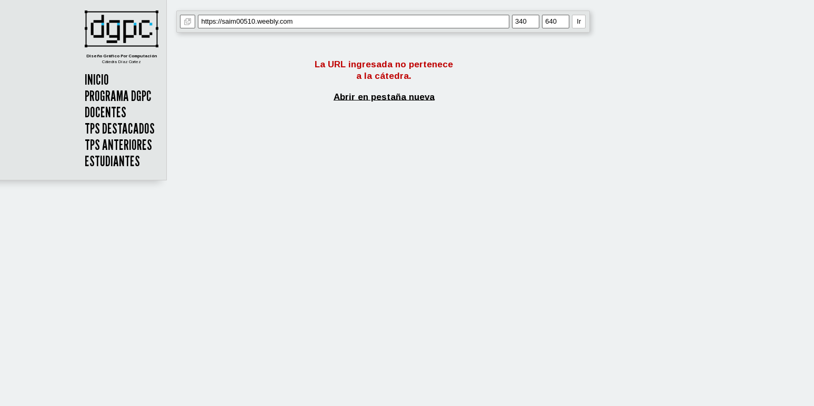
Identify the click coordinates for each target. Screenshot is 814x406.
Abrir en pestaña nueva (384, 97)
